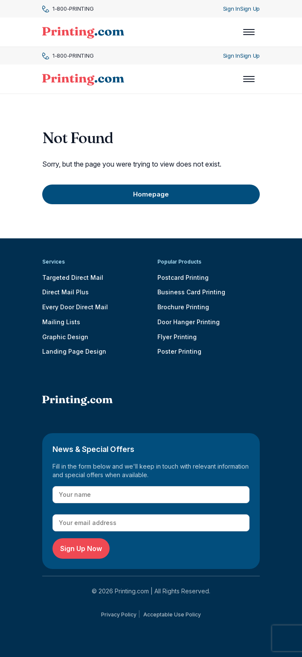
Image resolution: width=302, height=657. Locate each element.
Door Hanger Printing (188, 322)
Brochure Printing (183, 307)
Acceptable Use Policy (172, 614)
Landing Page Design (74, 351)
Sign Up (250, 8)
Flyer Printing (177, 336)
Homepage (151, 194)
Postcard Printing (183, 277)
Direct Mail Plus (65, 292)
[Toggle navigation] (249, 32)
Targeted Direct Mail (72, 277)
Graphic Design (65, 336)
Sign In (231, 8)
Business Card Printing (191, 292)
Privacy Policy (118, 614)
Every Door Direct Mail (75, 307)
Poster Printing (179, 351)
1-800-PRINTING (67, 8)
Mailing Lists (61, 322)
